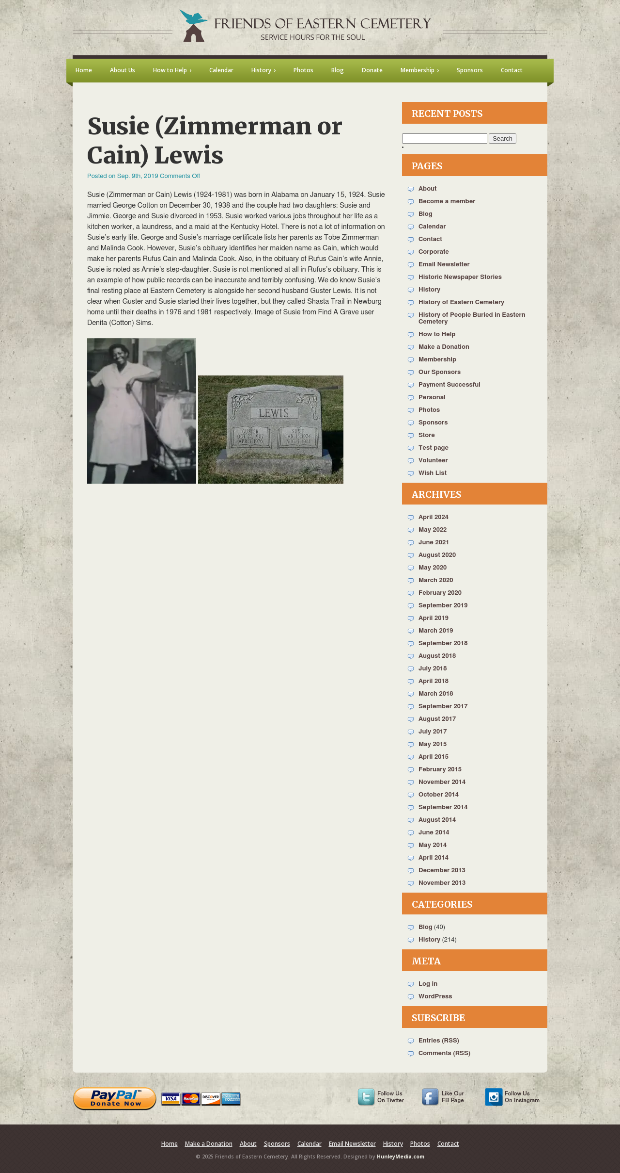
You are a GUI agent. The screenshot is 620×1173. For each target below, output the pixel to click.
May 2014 (432, 845)
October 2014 (438, 795)
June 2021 (433, 542)
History (429, 290)
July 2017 (432, 732)
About (427, 189)
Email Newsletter (444, 264)
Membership (437, 360)
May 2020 (432, 568)
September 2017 (442, 706)
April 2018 (433, 681)
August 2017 (437, 719)
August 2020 (437, 555)
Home (169, 1144)
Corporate (433, 252)
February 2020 (440, 593)
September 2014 (442, 807)
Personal (432, 397)
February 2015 (440, 769)
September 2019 (442, 606)
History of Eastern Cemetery (461, 302)
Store (426, 435)
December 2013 (441, 870)
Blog (425, 214)
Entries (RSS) (438, 1041)
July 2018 (432, 669)
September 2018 (442, 643)
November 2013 (441, 883)
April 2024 (433, 517)
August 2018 (437, 656)
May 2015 (432, 744)
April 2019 (433, 618)
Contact (430, 239)
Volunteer (433, 460)
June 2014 (433, 833)
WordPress (435, 997)
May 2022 (432, 530)
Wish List (432, 473)
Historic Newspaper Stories (460, 277)
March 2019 (435, 631)
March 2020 (435, 580)
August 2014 (437, 820)
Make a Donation (443, 347)
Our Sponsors (439, 372)
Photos (429, 410)
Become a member (446, 201)
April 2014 (433, 858)
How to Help (436, 334)
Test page (433, 448)
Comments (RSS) (444, 1053)
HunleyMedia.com (400, 1156)
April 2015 (433, 757)
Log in (427, 984)
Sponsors (433, 423)
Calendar (432, 227)
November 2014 (441, 782)
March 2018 (435, 694)
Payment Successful (449, 385)
